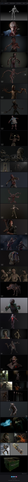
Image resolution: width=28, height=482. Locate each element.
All (2, 3)
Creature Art (6, 3)
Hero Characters (19, 3)
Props (24, 3)
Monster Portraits (12, 3)
